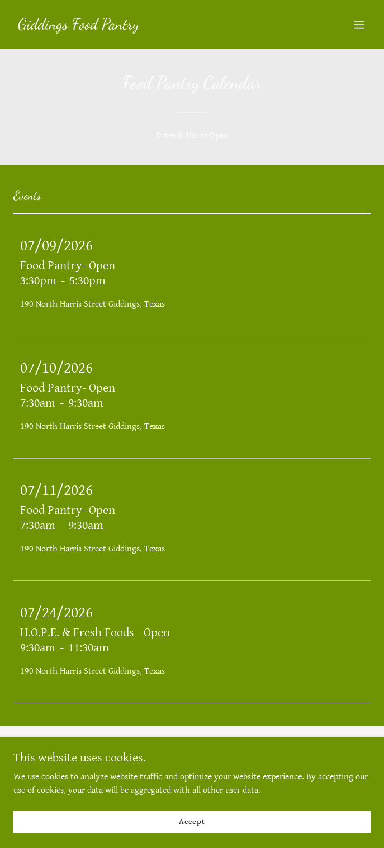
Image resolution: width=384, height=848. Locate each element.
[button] (359, 24)
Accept (192, 821)
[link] (78, 26)
